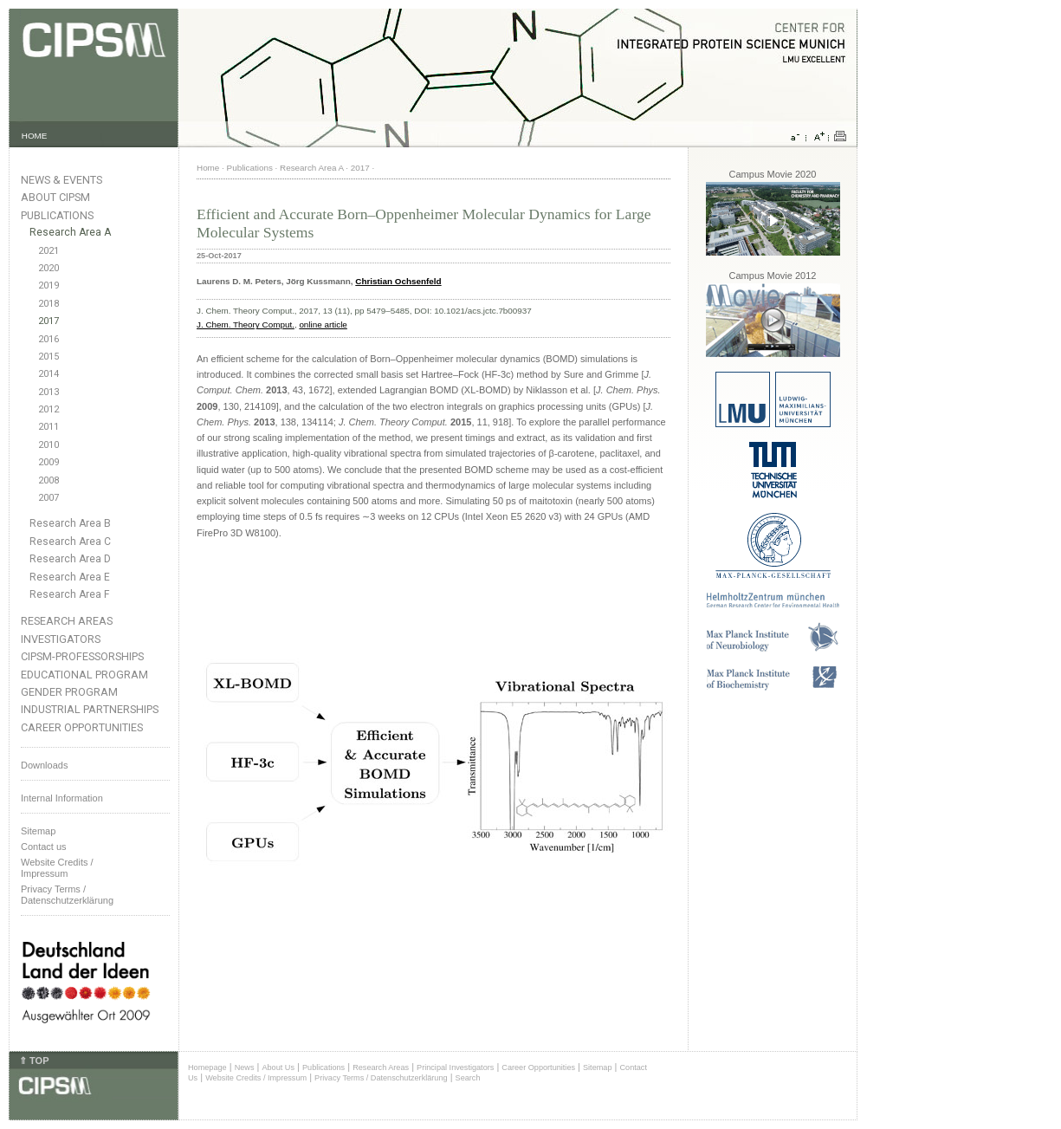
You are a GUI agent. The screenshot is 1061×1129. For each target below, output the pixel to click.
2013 (48, 392)
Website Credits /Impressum (57, 868)
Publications (57, 215)
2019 (48, 285)
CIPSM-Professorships (82, 656)
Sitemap (38, 831)
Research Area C (70, 541)
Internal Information (62, 798)
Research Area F (69, 594)
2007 (48, 497)
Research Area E (69, 577)
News (245, 1067)
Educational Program (84, 674)
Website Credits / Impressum (256, 1078)
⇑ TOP (34, 1060)
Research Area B (70, 523)
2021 (48, 250)
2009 (48, 462)
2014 (48, 374)
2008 (48, 480)
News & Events (61, 179)
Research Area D (70, 559)
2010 (48, 445)
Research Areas (67, 620)
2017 (48, 321)
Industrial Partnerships (90, 709)
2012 (48, 409)
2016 (48, 339)
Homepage (207, 1067)
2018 (48, 303)
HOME (35, 135)
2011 (48, 426)
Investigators (60, 639)
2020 (48, 268)
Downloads (44, 765)
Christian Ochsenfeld (398, 281)
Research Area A (70, 232)
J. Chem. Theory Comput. (245, 324)
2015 (48, 356)
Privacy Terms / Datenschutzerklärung (67, 894)
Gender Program (69, 691)
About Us (278, 1067)
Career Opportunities (82, 727)
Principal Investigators (455, 1067)
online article (322, 324)
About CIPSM (55, 197)
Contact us (44, 846)
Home (208, 167)
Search (468, 1078)
